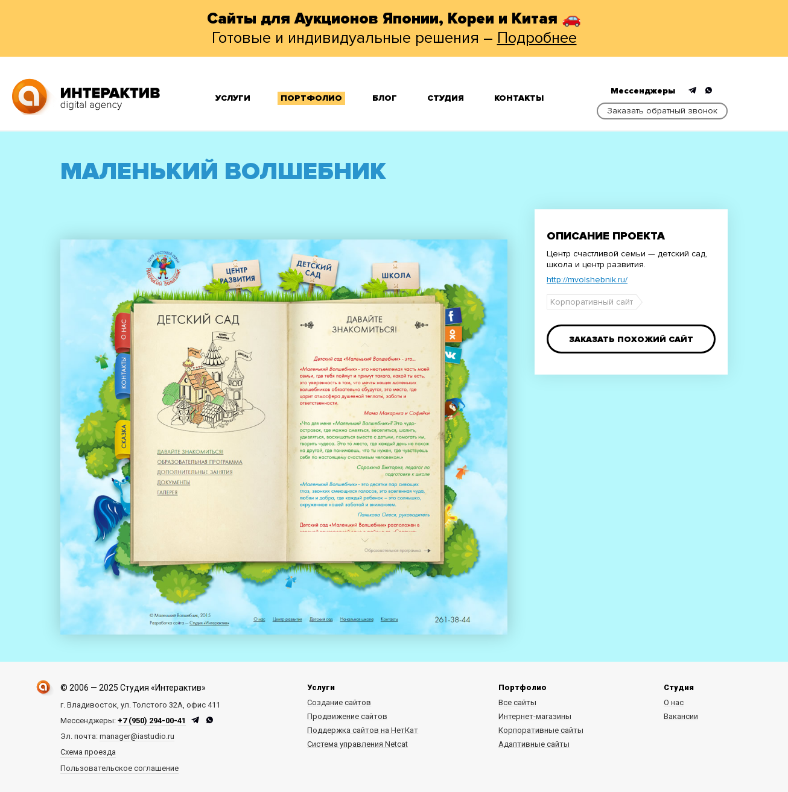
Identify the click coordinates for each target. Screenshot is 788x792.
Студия (445, 98)
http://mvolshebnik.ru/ (587, 279)
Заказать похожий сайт (631, 339)
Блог (384, 98)
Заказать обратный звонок (662, 111)
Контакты (519, 98)
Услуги (232, 98)
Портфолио (311, 98)
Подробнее (537, 38)
